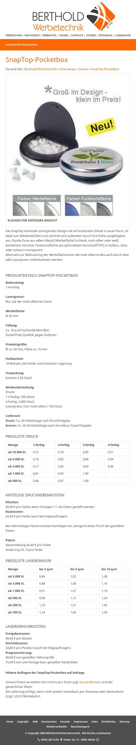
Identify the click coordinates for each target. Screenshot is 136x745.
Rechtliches (109, 721)
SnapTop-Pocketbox (105, 69)
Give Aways (68, 69)
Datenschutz (49, 721)
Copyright (23, 721)
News (10, 721)
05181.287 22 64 (48, 739)
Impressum (81, 721)
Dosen (83, 69)
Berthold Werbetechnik (40, 69)
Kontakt (65, 721)
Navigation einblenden (21, 44)
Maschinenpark (80, 726)
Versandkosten (90, 682)
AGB (35, 721)
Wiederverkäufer (57, 726)
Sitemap (124, 721)
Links (95, 721)
